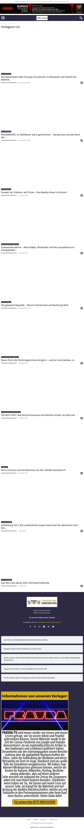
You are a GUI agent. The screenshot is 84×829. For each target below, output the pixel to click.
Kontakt (35, 819)
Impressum (43, 819)
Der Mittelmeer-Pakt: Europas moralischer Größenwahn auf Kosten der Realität (38, 78)
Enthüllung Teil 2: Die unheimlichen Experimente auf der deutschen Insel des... (39, 526)
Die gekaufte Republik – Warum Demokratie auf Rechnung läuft (34, 305)
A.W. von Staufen (6, 522)
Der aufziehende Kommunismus (11, 412)
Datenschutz (53, 819)
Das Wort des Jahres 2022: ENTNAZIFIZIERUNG (25, 582)
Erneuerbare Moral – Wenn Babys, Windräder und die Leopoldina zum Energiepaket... (37, 249)
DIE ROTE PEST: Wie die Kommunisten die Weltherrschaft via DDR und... (38, 415)
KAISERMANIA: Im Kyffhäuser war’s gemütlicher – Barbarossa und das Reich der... (40, 136)
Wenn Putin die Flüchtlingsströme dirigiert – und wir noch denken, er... (38, 360)
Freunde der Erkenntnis (9, 82)
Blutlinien (4, 467)
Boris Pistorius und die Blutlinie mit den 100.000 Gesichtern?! (33, 470)
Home (29, 819)
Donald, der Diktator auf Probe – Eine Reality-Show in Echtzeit (34, 192)
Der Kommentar (6, 74)
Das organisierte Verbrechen (10, 244)
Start (2, 23)
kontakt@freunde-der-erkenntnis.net (49, 622)
